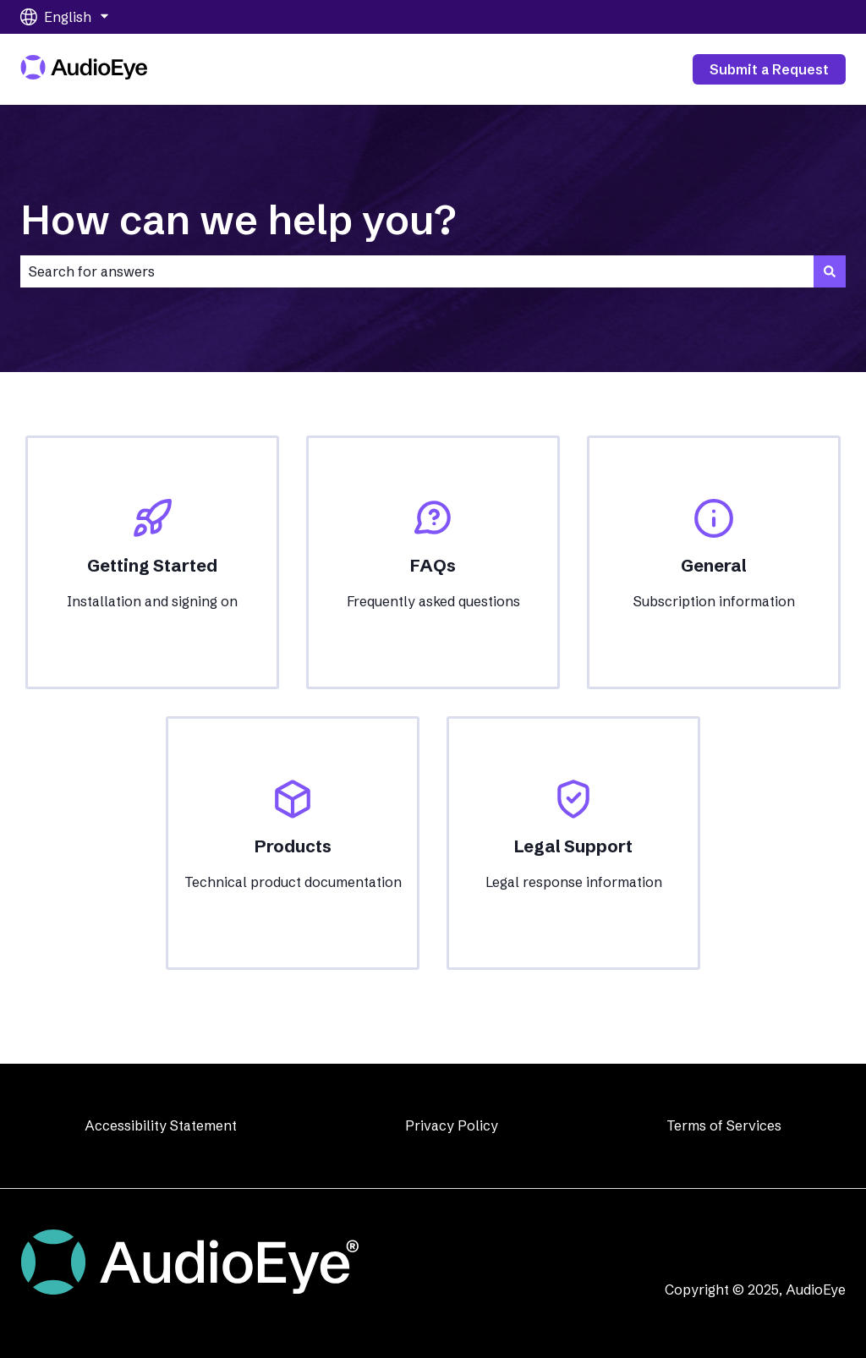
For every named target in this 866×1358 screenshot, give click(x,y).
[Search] (830, 271)
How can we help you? (238, 219)
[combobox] (417, 271)
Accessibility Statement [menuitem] (161, 1125)
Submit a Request (769, 69)
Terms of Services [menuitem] (723, 1125)
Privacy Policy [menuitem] (451, 1125)
